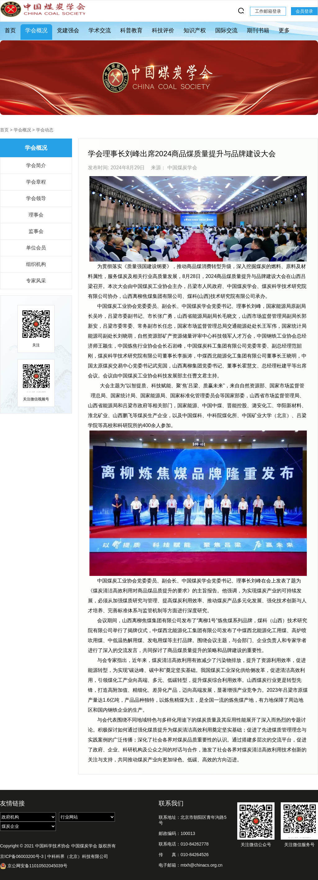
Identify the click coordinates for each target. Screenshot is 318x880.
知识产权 (195, 30)
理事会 (36, 214)
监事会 (36, 231)
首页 (10, 30)
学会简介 (36, 165)
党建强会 (68, 30)
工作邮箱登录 (268, 11)
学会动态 (44, 129)
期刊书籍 (258, 30)
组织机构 (36, 264)
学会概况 (36, 30)
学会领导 (36, 198)
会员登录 (304, 11)
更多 (284, 30)
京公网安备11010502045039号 (33, 866)
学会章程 (36, 182)
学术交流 (100, 30)
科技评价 (163, 30)
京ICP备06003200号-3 (21, 856)
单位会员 (36, 247)
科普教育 (131, 30)
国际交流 (226, 30)
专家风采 (36, 280)
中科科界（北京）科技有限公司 (77, 856)
